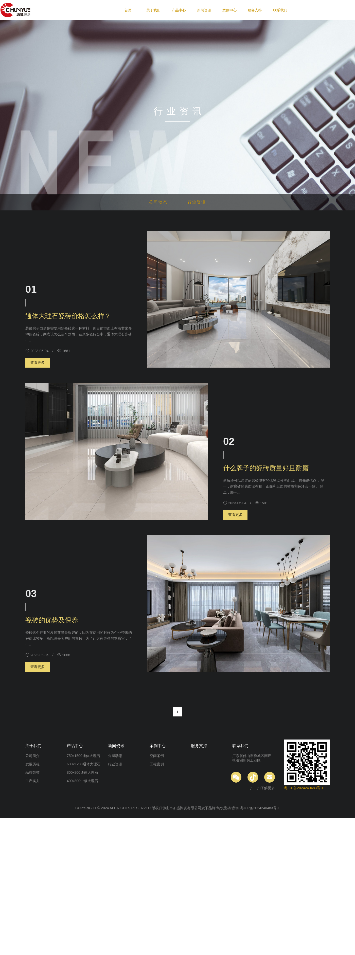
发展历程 (32, 764)
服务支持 (255, 10)
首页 (128, 10)
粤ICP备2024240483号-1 (304, 788)
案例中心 (229, 10)
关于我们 (153, 10)
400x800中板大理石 (82, 781)
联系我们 (280, 10)
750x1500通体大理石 (83, 756)
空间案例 (157, 756)
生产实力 (32, 781)
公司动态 (158, 202)
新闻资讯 (204, 10)
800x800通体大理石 (82, 772)
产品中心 (179, 10)
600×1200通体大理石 (83, 764)
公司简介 (32, 756)
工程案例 (157, 764)
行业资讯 (197, 202)
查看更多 (37, 363)
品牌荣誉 (32, 772)
